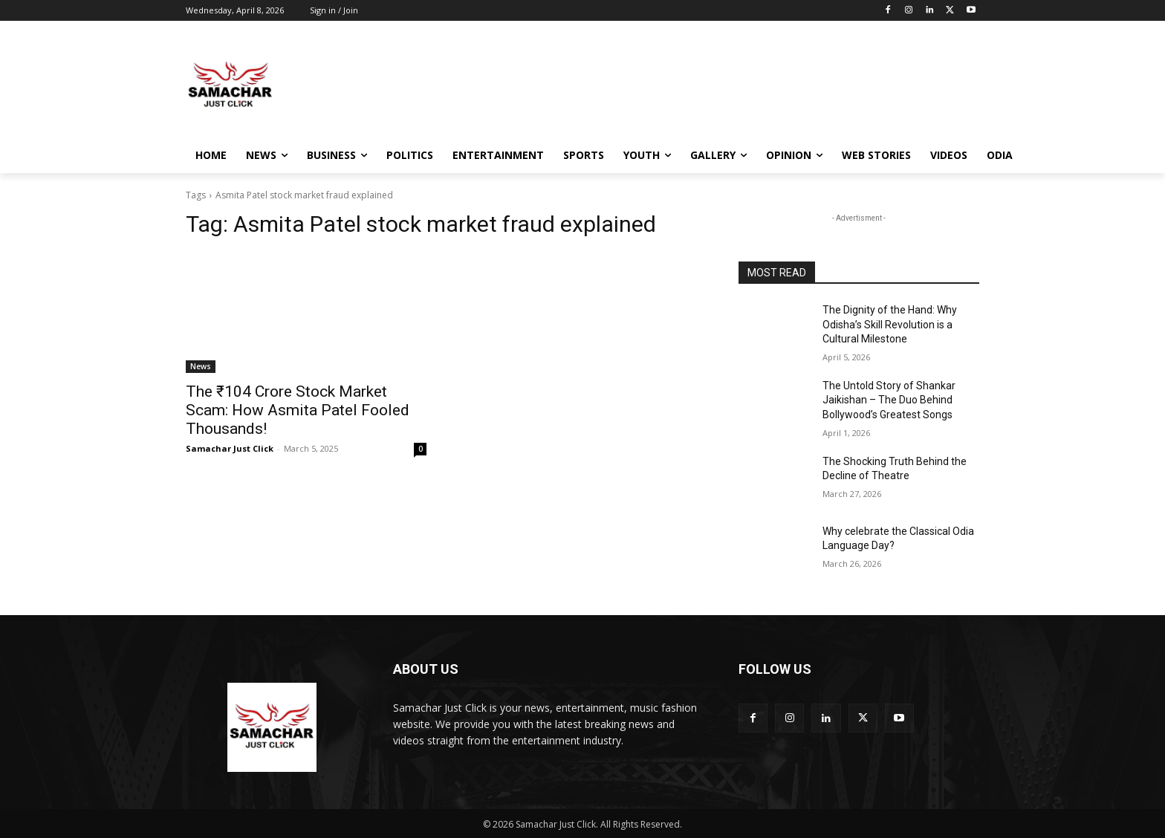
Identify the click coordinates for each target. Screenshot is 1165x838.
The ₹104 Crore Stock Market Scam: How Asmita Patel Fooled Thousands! (297, 410)
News (200, 366)
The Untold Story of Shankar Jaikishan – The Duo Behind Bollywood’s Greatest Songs (888, 400)
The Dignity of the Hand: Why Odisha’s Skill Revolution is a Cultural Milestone (889, 324)
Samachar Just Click (229, 448)
